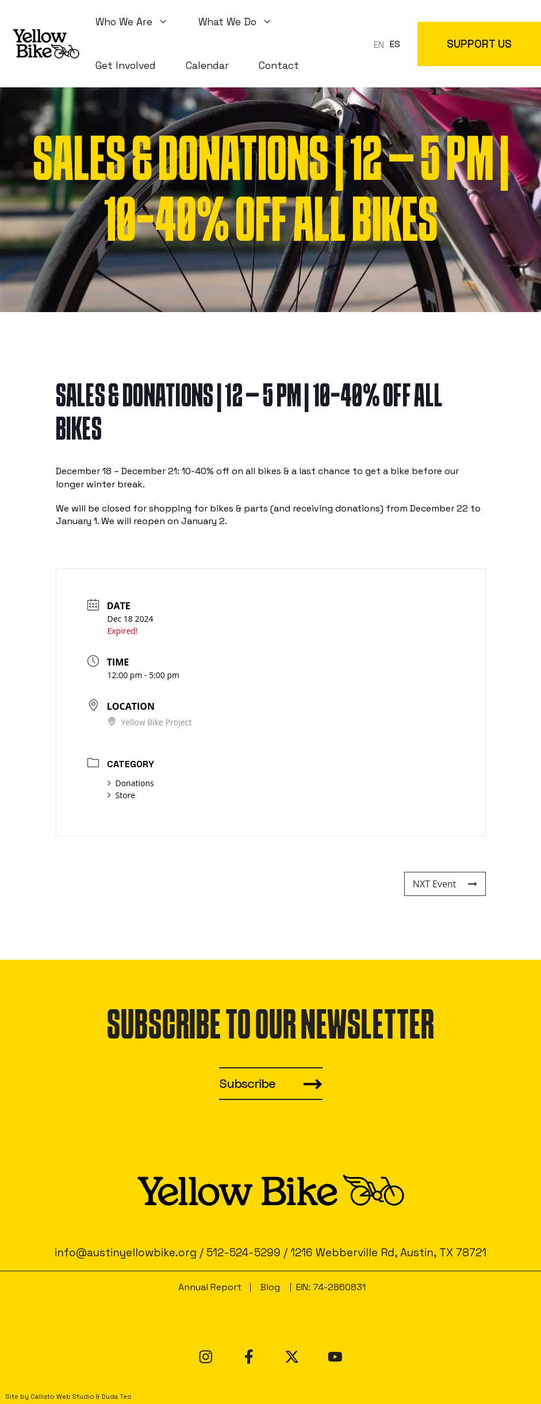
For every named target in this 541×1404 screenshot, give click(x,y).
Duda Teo (116, 1397)
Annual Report (209, 1287)
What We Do (242, 22)
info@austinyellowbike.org (126, 1252)
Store (122, 795)
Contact (279, 65)
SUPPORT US (479, 44)
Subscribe (247, 1083)
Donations (131, 783)
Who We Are (139, 22)
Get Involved (125, 65)
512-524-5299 (243, 1252)
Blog (270, 1287)
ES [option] (395, 44)
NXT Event (445, 884)
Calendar (207, 65)
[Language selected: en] (390, 44)
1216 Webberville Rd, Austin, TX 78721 (388, 1252)
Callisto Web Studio (62, 1397)
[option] (395, 44)
